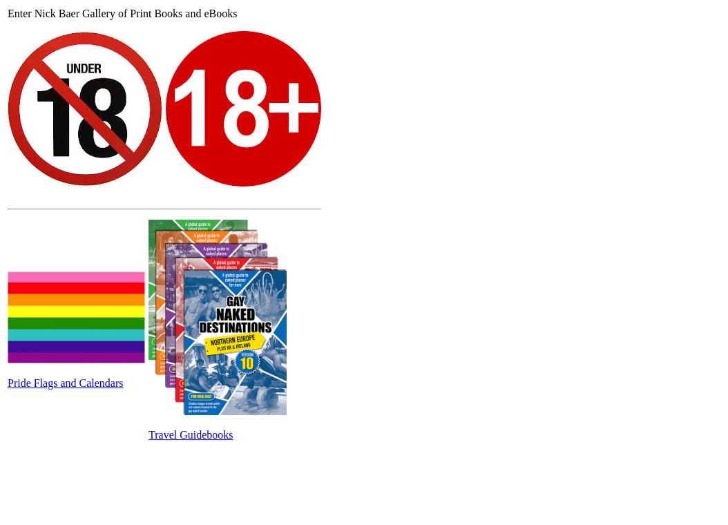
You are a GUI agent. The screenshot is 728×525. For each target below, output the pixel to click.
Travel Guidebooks (191, 435)
